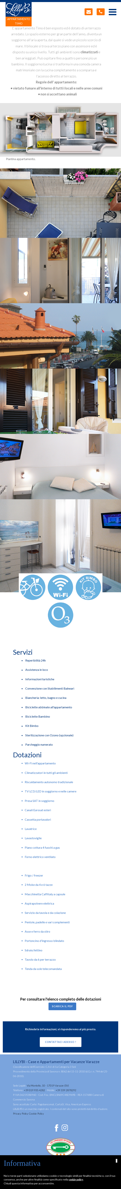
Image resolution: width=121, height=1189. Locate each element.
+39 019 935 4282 (34, 1090)
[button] (116, 1161)
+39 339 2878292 (66, 1090)
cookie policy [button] (76, 1179)
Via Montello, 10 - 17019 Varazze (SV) (48, 1085)
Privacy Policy (20, 1113)
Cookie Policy (36, 1113)
